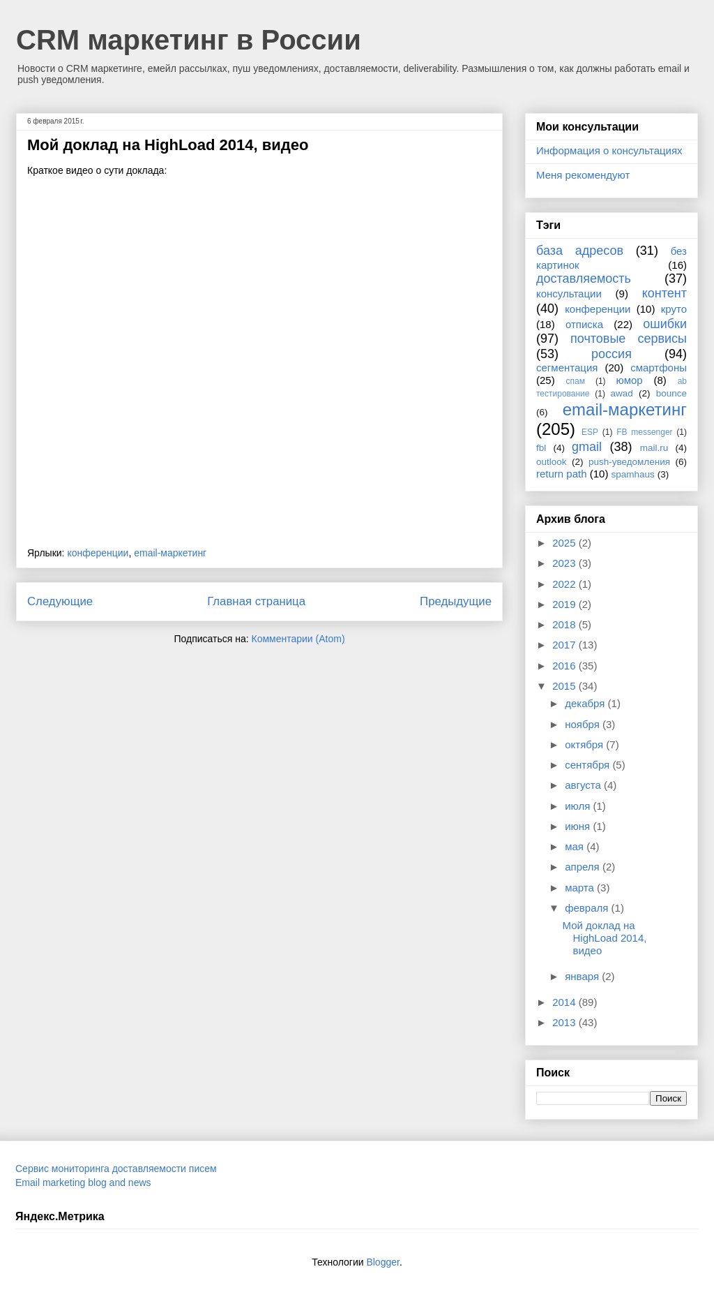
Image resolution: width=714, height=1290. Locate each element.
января (583, 976)
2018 (565, 624)
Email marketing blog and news (83, 1182)
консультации (569, 293)
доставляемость (583, 279)
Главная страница (256, 601)
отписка (584, 324)
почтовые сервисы (628, 339)
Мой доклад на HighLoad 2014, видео (167, 145)
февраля (588, 908)
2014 (565, 1002)
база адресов (579, 251)
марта (581, 888)
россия (611, 354)
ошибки (665, 324)
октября (585, 744)
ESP (590, 432)
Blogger (382, 1262)
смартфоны (658, 367)
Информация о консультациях (609, 150)
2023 (565, 563)
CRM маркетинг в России (188, 39)
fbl (541, 448)
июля (579, 806)
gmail (587, 447)
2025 (565, 543)
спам (575, 381)
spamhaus (633, 474)
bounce (671, 393)
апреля (583, 867)
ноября (583, 724)
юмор (629, 380)
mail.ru (654, 448)
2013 (565, 1022)
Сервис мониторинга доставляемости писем (116, 1168)
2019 (565, 604)
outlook (551, 462)
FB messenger (644, 432)
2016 (565, 666)
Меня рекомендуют (583, 175)
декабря (586, 703)
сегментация (567, 367)
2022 (565, 584)
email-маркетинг (170, 552)
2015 (565, 686)
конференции (97, 552)
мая (575, 846)
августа (584, 785)
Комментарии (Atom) (298, 638)
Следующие (60, 601)
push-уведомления (629, 462)
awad (622, 393)
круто (674, 309)
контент (664, 293)
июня (579, 826)
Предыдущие (456, 601)
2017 (565, 645)
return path (561, 474)
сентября (588, 765)
